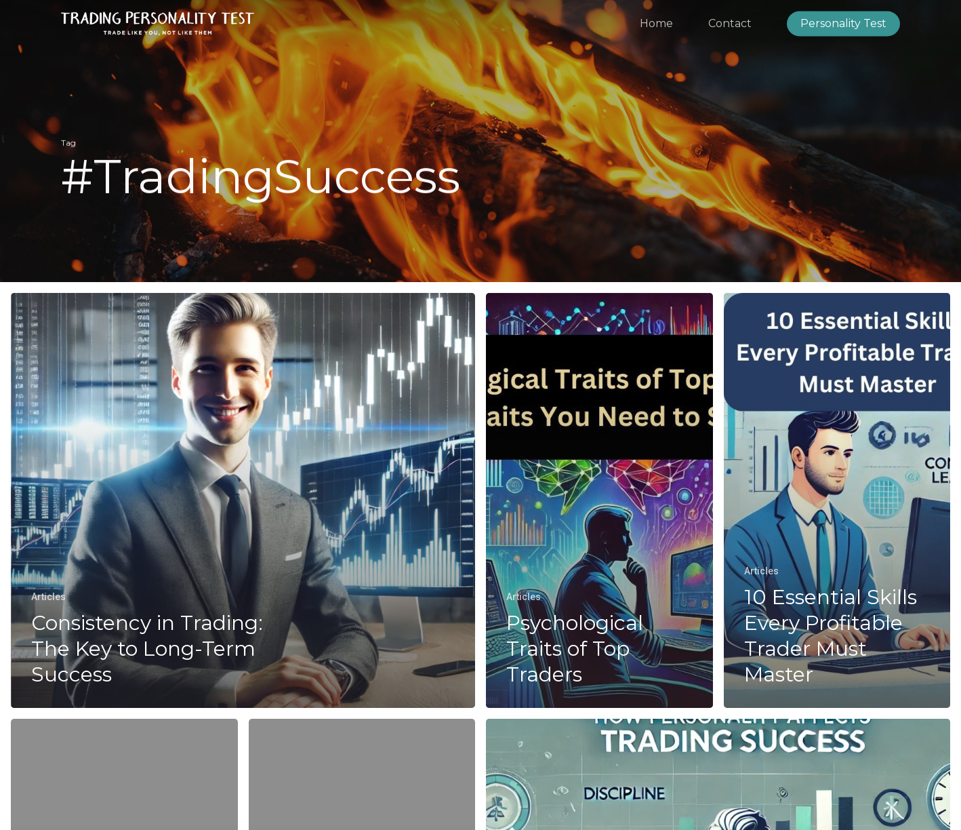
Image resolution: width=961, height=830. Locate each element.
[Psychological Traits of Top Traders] (599, 500)
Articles (48, 596)
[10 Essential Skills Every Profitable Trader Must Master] (837, 500)
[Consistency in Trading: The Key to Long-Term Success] (243, 500)
